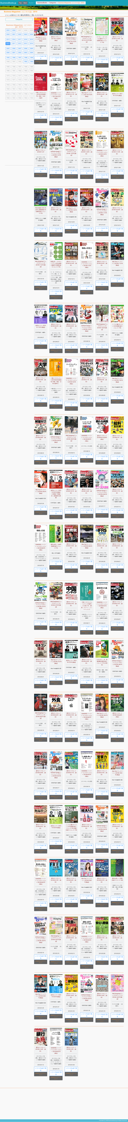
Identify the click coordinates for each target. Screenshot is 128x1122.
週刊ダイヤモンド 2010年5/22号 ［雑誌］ (56, 715)
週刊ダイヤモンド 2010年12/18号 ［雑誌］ (117, 38)
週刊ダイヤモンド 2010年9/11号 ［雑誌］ (87, 379)
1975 (7, 76)
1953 (25, 98)
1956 (13, 94)
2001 (13, 52)
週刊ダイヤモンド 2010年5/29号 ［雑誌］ (87, 661)
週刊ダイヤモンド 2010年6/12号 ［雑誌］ (117, 603)
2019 (31, 39)
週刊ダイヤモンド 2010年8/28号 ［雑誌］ (41, 437)
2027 (19, 30)
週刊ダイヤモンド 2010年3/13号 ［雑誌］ (56, 880)
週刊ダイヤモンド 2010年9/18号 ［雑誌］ (41, 379)
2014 (31, 43)
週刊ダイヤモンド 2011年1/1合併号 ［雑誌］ (56, 38)
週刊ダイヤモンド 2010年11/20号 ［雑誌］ (86, 151)
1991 (13, 61)
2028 (25, 30)
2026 (13, 30)
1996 (13, 57)
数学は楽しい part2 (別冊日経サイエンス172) (56, 546)
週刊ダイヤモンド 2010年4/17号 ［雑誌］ (71, 772)
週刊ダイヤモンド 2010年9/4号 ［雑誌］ (102, 379)
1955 (7, 94)
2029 (31, 30)
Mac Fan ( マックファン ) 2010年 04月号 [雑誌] (87, 880)
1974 (31, 80)
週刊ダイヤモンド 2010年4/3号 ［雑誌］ (40, 826)
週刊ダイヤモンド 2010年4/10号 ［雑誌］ (102, 772)
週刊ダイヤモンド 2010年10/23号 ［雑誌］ (117, 209)
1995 (7, 57)
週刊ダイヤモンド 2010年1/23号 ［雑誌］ (102, 995)
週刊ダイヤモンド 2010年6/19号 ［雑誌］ (71, 603)
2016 (13, 39)
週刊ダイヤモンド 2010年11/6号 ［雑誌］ (56, 209)
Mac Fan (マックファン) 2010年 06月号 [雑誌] (102, 715)
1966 (13, 85)
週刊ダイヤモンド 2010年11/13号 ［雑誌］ (117, 151)
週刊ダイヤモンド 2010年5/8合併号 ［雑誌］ (117, 715)
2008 (25, 48)
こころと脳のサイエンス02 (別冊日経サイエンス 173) (117, 326)
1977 (19, 76)
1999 (31, 57)
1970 (7, 80)
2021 (13, 34)
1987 (19, 67)
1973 (25, 80)
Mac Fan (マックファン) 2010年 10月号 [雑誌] (117, 380)
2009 (31, 48)
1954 (31, 98)
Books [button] (31, 3)
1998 (25, 57)
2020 (7, 34)
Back (25, 3)
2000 (7, 52)
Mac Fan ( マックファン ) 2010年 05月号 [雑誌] (117, 773)
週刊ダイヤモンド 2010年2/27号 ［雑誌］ (102, 880)
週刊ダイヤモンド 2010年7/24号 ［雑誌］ (87, 491)
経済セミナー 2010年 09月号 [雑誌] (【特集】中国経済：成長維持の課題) (56, 494)
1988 (25, 67)
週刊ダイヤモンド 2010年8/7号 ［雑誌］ (117, 437)
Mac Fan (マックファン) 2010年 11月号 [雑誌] (117, 263)
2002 (19, 52)
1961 (13, 89)
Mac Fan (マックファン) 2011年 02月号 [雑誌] (40, 39)
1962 (19, 89)
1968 (25, 85)
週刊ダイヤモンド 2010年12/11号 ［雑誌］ (71, 94)
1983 (25, 71)
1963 (25, 89)
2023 (25, 34)
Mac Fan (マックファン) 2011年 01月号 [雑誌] (86, 94)
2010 (7, 43)
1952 (19, 98)
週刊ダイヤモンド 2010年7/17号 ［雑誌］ (117, 491)
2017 (19, 39)
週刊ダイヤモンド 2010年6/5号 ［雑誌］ (40, 661)
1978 (25, 76)
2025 (7, 30)
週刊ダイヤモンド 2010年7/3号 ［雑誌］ (102, 545)
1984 (31, 71)
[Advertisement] (19, 133)
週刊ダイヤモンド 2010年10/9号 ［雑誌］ (102, 263)
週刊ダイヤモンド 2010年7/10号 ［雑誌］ (71, 545)
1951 (13, 98)
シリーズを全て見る (40, 57)
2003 (25, 52)
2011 (13, 43)
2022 (19, 34)
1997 (19, 57)
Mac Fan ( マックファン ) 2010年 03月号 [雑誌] (41, 996)
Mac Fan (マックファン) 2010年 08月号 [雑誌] (86, 546)
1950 (7, 98)
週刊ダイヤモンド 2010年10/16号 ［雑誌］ (71, 263)
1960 (7, 89)
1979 (31, 76)
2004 (31, 52)
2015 (7, 39)
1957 (19, 94)
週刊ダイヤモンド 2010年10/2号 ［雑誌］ (56, 326)
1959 (31, 94)
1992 (19, 61)
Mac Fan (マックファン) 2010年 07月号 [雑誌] (56, 661)
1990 (7, 61)
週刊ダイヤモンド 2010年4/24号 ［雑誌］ (41, 772)
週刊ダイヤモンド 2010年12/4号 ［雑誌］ (102, 94)
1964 (31, 89)
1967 (19, 85)
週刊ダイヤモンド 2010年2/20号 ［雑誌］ (71, 937)
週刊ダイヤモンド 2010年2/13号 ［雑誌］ (102, 937)
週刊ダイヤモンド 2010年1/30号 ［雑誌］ (71, 995)
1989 (31, 67)
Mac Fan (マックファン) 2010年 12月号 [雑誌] (71, 210)
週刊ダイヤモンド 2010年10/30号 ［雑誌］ (86, 209)
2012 (19, 43)
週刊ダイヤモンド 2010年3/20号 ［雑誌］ (117, 826)
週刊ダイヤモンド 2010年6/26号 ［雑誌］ (117, 545)
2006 (13, 48)
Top (20, 3)
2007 (19, 48)
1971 (13, 80)
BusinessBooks (42, 2)
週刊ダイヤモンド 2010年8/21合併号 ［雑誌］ (102, 437)
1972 (19, 80)
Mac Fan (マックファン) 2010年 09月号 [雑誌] (40, 491)
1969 (31, 85)
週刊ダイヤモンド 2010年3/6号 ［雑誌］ (71, 880)
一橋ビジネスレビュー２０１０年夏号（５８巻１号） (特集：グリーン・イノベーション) (86, 605)
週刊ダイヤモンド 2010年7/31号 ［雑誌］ (71, 491)
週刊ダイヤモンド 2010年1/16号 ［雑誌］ (41, 1049)
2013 (25, 43)
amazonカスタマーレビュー (40, 62)
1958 (25, 94)
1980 (7, 71)
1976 (13, 76)
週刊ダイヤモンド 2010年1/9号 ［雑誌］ (71, 1049)
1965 (7, 85)
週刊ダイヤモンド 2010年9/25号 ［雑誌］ (71, 326)
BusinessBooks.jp (8, 3)
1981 (13, 71)
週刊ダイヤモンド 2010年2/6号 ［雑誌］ (117, 937)
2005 (7, 48)
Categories (52, 2)
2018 (25, 39)
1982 (19, 71)
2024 (31, 34)
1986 (13, 67)
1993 (25, 61)
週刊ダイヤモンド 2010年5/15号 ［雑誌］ (71, 715)
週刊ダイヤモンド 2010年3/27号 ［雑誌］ (87, 826)
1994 (31, 61)
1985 (7, 67)
